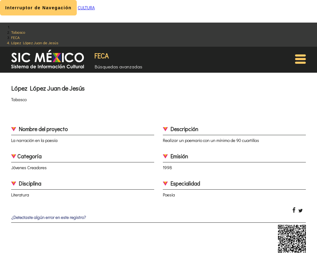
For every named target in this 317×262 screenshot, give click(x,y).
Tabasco (18, 32)
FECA (15, 37)
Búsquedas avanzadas (118, 66)
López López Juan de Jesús (34, 42)
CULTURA (86, 8)
